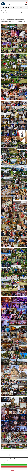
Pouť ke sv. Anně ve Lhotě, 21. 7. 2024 (7, 452)
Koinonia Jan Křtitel (9, 3)
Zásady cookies (12, 470)
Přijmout (14, 464)
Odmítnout (14, 466)
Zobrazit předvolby (14, 468)
